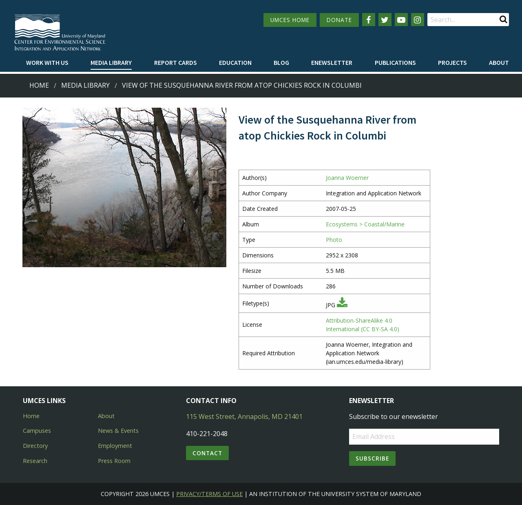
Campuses (37, 430)
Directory (35, 446)
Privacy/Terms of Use (209, 494)
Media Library (111, 62)
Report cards (175, 62)
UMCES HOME (290, 20)
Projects (452, 62)
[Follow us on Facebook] (368, 19)
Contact (207, 453)
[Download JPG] (342, 305)
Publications (395, 62)
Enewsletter (331, 62)
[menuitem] (47, 63)
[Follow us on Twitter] (385, 19)
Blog (281, 62)
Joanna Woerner (347, 178)
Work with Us (47, 62)
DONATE (339, 20)
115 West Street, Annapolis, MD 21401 (244, 416)
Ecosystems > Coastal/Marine (365, 224)
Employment (115, 446)
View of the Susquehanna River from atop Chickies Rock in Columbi (242, 85)
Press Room (114, 461)
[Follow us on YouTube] (401, 19)
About (499, 62)
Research (35, 461)
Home (39, 85)
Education (235, 62)
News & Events (118, 430)
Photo (334, 240)
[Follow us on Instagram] (417, 19)
